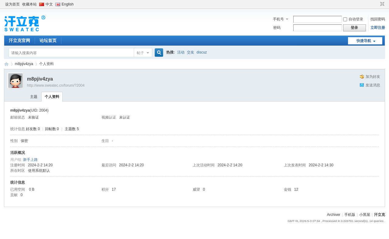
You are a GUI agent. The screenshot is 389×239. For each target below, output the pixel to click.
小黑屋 (364, 215)
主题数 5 (72, 129)
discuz (202, 52)
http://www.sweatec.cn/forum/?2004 (55, 85)
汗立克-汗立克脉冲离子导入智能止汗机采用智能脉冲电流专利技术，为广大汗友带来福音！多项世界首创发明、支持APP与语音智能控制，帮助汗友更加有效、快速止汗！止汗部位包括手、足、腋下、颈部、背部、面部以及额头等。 (6, 64)
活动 (180, 52)
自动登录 (353, 19)
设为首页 (12, 4)
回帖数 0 (52, 129)
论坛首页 (48, 40)
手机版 (349, 215)
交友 (190, 52)
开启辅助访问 (376, 4)
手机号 (278, 19)
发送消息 (373, 85)
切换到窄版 (381, 4)
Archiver (333, 215)
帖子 (140, 53)
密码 (277, 28)
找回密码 (377, 19)
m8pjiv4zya (24, 64)
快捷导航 (363, 41)
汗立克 (379, 215)
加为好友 (373, 76)
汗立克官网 (19, 40)
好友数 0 (33, 129)
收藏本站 (29, 4)
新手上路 (30, 160)
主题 (33, 97)
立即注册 (377, 28)
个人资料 (52, 97)
